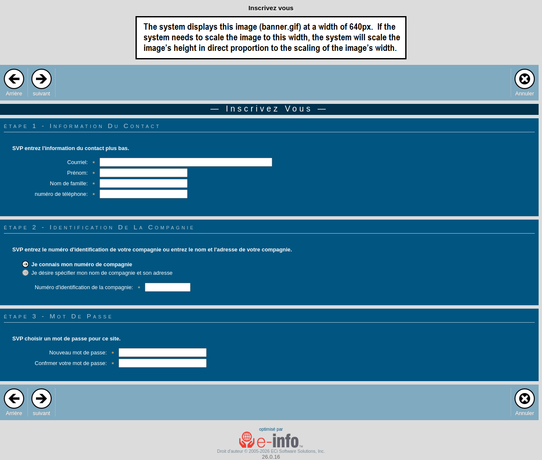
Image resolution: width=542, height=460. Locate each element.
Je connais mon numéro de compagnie (81, 264)
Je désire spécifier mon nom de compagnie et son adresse (102, 273)
